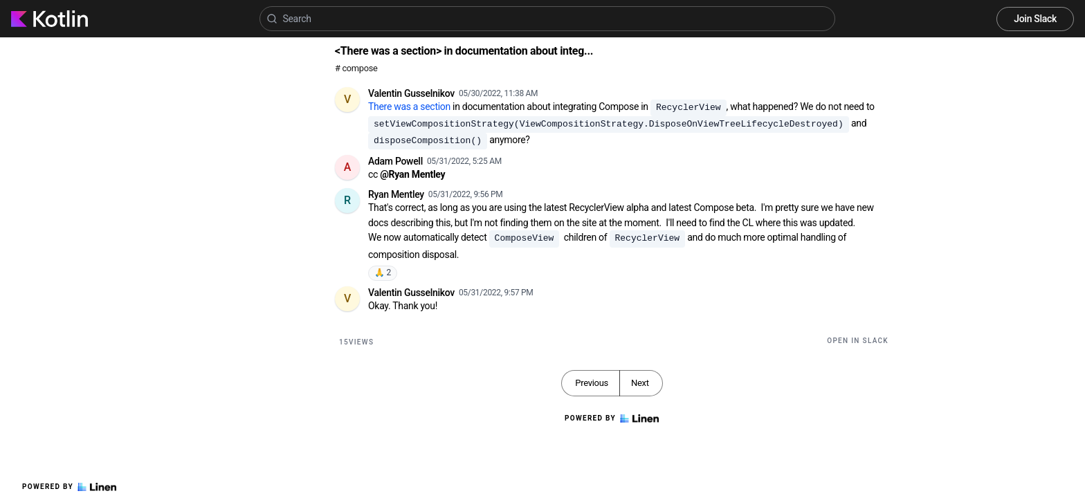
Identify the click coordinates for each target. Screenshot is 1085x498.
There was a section (409, 106)
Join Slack (1035, 18)
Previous (591, 383)
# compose (356, 68)
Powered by (69, 487)
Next (640, 383)
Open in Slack (857, 340)
